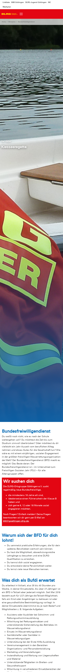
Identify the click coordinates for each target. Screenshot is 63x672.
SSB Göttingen (17, 2)
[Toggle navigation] (21, 14)
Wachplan (7, 7)
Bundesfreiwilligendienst (26, 22)
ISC (49, 2)
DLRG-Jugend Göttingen (35, 2)
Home (4, 22)
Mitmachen (12, 22)
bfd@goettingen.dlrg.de (16, 521)
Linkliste (6, 2)
